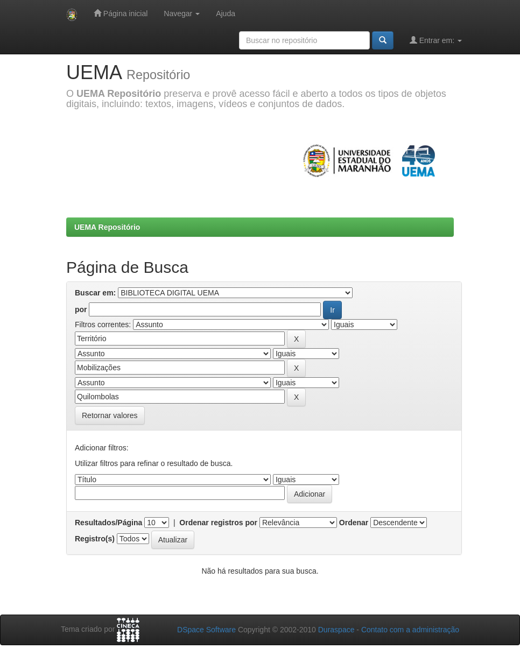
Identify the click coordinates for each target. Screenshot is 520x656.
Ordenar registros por (218, 522)
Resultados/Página (108, 522)
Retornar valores (110, 415)
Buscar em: (95, 292)
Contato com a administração (410, 629)
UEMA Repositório (107, 227)
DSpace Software (206, 629)
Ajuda (225, 13)
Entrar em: (436, 40)
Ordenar (353, 522)
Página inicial (120, 13)
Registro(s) (95, 538)
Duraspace (336, 629)
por (81, 309)
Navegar (182, 13)
